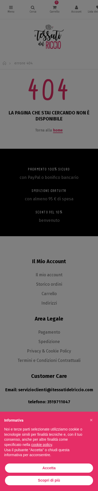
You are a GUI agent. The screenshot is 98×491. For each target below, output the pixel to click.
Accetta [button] (49, 468)
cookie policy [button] (41, 445)
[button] (91, 420)
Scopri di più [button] (49, 480)
